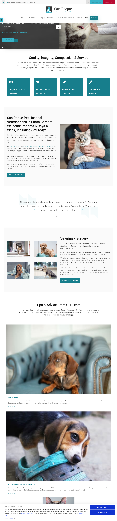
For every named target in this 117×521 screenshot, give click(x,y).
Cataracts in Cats (88, 350)
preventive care (15, 148)
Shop (86, 18)
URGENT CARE (21, 440)
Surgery (42, 18)
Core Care (32, 18)
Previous (4, 211)
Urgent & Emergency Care (65, 18)
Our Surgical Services (70, 281)
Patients (50, 18)
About (22, 18)
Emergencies (109, 2)
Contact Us (38, 435)
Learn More (14, 94)
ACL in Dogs (15, 350)
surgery (25, 148)
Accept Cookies (102, 507)
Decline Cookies (102, 512)
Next (58, 27)
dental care (49, 148)
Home (42, 502)
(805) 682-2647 (32, 2)
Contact (93, 18)
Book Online (96, 2)
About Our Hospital (16, 176)
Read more (13, 370)
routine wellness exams (36, 148)
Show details (9, 518)
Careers (79, 18)
